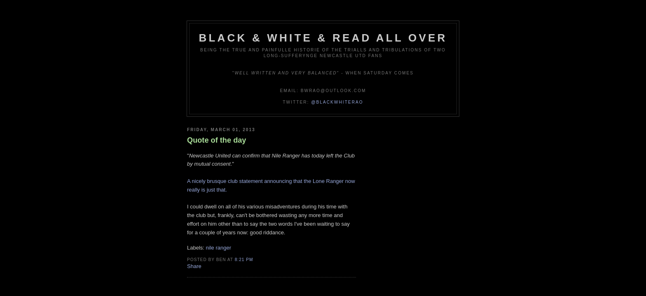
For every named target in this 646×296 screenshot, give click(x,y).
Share (194, 266)
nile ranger (218, 248)
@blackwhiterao (337, 102)
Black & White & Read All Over (323, 38)
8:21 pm (244, 259)
